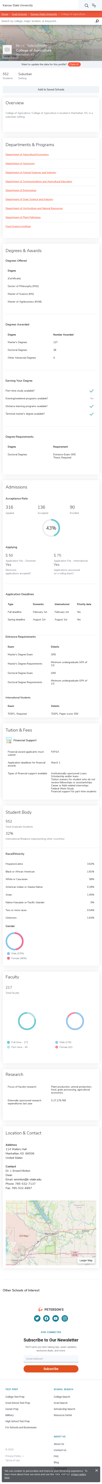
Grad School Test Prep (17, 1402)
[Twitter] (37, 1318)
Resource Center (63, 1415)
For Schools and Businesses (21, 1427)
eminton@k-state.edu (27, 1179)
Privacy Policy (13, 1456)
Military (9, 1415)
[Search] (86, 5)
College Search (62, 1396)
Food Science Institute (18, 226)
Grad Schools (19, 14)
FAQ (56, 1456)
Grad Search (61, 1402)
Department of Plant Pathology (23, 217)
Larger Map (86, 1260)
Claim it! (74, 64)
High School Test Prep (17, 1421)
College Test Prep (14, 1396)
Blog (56, 1462)
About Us (59, 1444)
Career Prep (12, 1409)
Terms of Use (12, 1460)
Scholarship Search (64, 1409)
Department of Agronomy (20, 163)
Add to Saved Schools (51, 89)
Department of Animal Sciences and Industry (31, 172)
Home (4, 14)
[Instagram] (65, 1318)
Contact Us (60, 1450)
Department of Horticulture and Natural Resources (34, 208)
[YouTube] (55, 1318)
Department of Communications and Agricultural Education (39, 181)
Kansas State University (44, 14)
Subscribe (51, 1369)
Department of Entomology (21, 190)
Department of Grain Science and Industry (29, 199)
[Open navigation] (94, 5)
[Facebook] (46, 1318)
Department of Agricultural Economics (27, 154)
